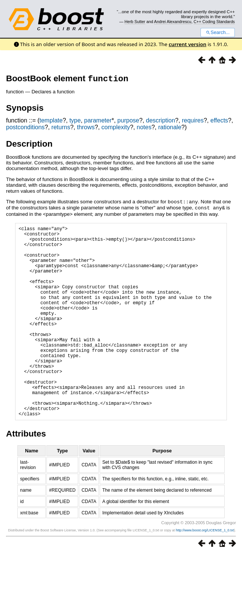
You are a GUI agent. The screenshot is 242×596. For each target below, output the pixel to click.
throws (86, 128)
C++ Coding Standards (214, 21)
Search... (218, 32)
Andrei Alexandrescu (172, 21)
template (51, 122)
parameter (98, 122)
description (160, 122)
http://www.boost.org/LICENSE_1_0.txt (205, 572)
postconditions (25, 128)
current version (188, 44)
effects (219, 122)
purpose (128, 122)
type (75, 122)
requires (193, 122)
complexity (116, 128)
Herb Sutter (135, 21)
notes (144, 128)
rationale (169, 128)
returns (60, 128)
